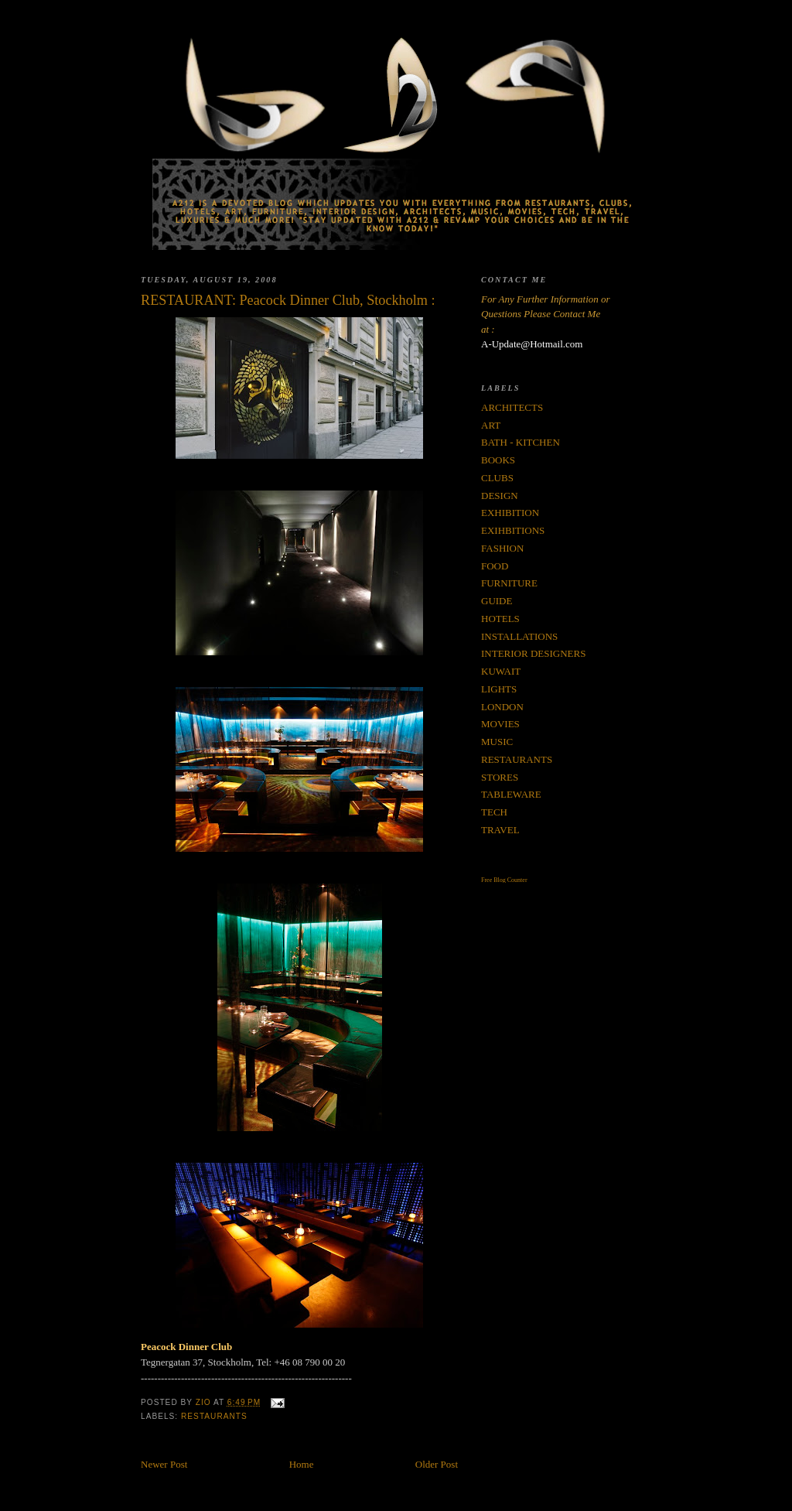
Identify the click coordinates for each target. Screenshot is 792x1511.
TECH (494, 812)
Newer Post (164, 1464)
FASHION (502, 548)
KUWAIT (501, 671)
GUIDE (496, 601)
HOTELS (500, 618)
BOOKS (498, 460)
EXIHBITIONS (512, 530)
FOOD (494, 566)
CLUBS (497, 478)
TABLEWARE (511, 794)
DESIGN (499, 495)
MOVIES (500, 724)
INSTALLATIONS (519, 636)
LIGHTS (499, 689)
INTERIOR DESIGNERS (533, 653)
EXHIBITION (510, 512)
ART (490, 425)
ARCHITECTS (512, 407)
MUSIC (497, 741)
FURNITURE (509, 583)
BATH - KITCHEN (520, 442)
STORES (499, 777)
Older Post (436, 1464)
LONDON (502, 707)
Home (301, 1464)
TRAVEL (500, 830)
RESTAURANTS (214, 1416)
